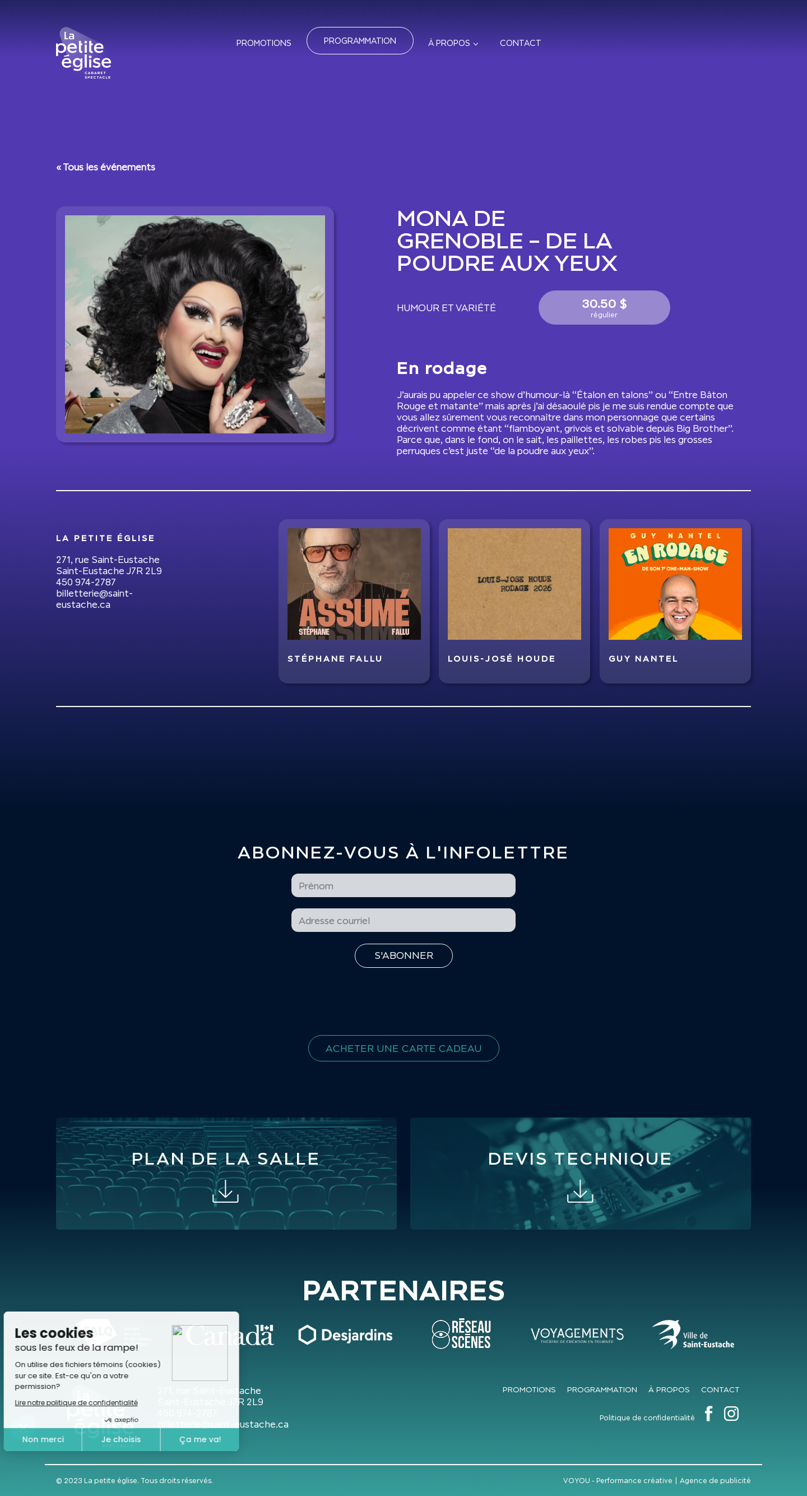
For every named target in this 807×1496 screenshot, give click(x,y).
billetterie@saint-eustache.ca (94, 599)
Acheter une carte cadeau (404, 1048)
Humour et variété (446, 307)
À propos (449, 43)
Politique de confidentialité (647, 1418)
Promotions (263, 43)
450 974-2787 (86, 582)
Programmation (360, 40)
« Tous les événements (105, 167)
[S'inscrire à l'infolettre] (404, 956)
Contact (520, 43)
